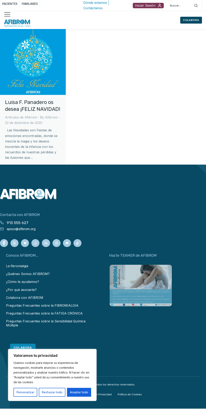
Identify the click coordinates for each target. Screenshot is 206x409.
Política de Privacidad (98, 395)
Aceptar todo (79, 392)
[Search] (196, 5)
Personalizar (25, 392)
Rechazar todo (52, 392)
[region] (52, 375)
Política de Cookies (130, 395)
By (49, 117)
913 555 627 (17, 222)
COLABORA (191, 20)
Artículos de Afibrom (21, 117)
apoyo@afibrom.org (21, 229)
